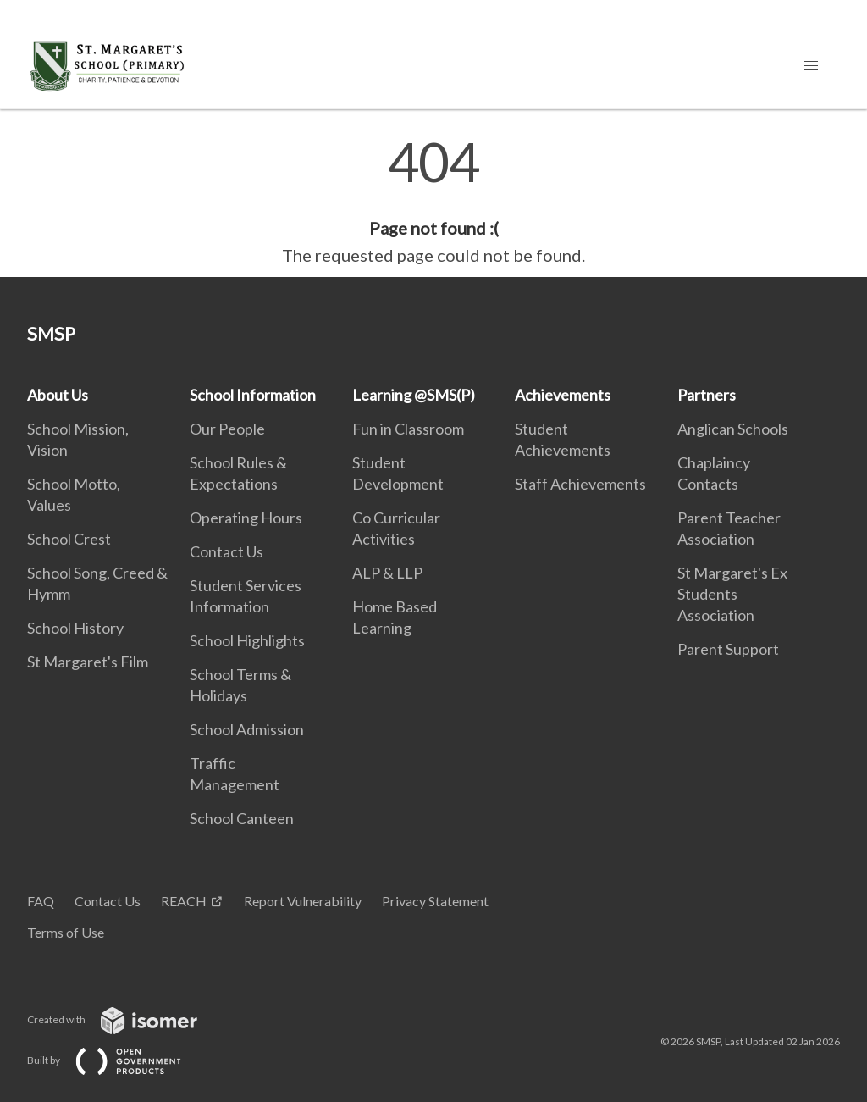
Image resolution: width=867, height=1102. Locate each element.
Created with (125, 1019)
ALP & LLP (387, 572)
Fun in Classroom (408, 428)
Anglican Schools (732, 428)
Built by (117, 1060)
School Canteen (242, 818)
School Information (253, 394)
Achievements (562, 394)
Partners (706, 394)
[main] (433, 202)
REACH (184, 901)
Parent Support (728, 649)
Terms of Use (65, 932)
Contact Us (226, 551)
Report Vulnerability (303, 901)
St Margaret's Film (87, 661)
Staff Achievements (580, 483)
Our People (227, 428)
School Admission (247, 729)
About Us (57, 394)
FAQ (40, 901)
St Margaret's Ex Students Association (732, 593)
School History (75, 627)
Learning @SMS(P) (413, 394)
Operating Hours (246, 517)
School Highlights (247, 640)
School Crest (69, 538)
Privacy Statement (435, 901)
